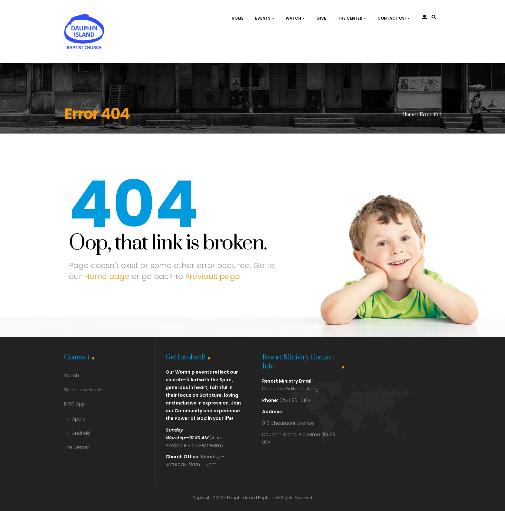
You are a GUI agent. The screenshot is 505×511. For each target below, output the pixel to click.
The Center (352, 18)
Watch (295, 18)
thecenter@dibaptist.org (290, 389)
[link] (433, 17)
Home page (106, 276)
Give (321, 18)
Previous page (212, 276)
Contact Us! (393, 18)
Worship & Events (83, 389)
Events (264, 18)
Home (237, 18)
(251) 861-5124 (286, 400)
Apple (78, 419)
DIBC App (74, 404)
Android (81, 433)
